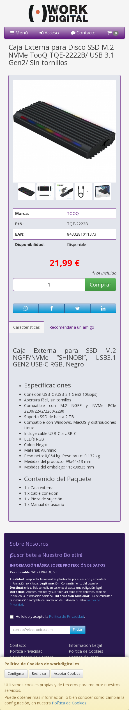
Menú (19, 33)
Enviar (77, 629)
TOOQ (73, 213)
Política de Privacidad (66, 616)
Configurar (16, 673)
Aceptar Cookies (67, 673)
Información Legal (85, 645)
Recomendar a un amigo (71, 327)
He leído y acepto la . (50, 616)
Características (26, 327)
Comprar (100, 284)
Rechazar (39, 673)
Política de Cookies (69, 703)
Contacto (83, 33)
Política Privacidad (26, 651)
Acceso (49, 33)
